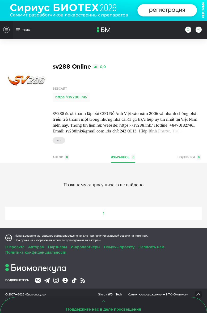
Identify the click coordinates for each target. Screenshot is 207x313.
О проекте (14, 247)
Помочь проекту (119, 247)
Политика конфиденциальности (35, 252)
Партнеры (57, 247)
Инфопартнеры (85, 247)
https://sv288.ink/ (71, 97)
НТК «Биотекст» (177, 294)
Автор (61, 157)
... (59, 140)
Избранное (123, 157)
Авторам (36, 247)
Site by (110, 294)
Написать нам (151, 247)
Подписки (189, 157)
